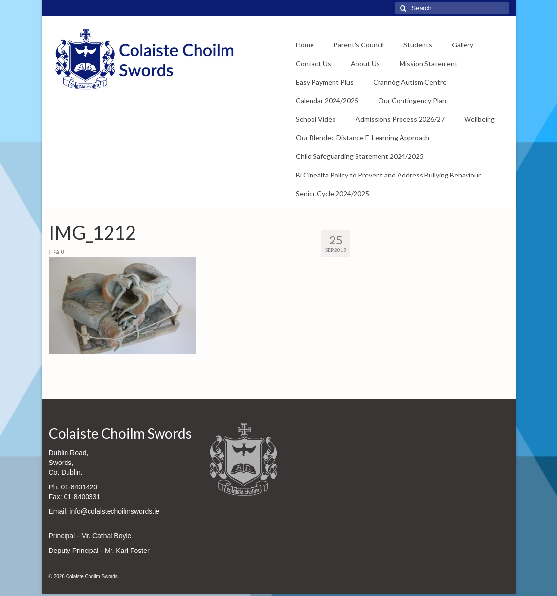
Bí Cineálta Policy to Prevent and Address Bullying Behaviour (388, 175)
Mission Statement (429, 63)
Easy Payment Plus (325, 82)
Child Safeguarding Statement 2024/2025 (359, 156)
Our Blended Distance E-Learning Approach (362, 137)
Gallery (462, 45)
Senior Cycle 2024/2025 (332, 193)
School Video (316, 119)
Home (305, 45)
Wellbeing (479, 119)
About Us (365, 63)
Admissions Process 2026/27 (400, 119)
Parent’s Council (359, 45)
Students (417, 45)
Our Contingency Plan (412, 100)
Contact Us (313, 63)
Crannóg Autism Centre (409, 82)
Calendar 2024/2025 (327, 100)
